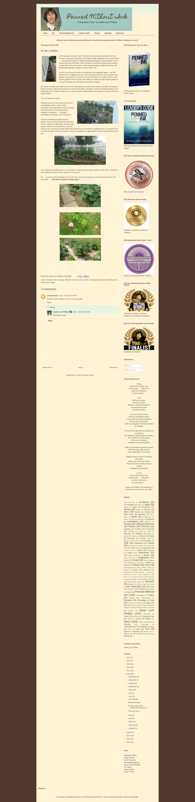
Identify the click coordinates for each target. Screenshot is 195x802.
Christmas (145, 526)
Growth (85, 280)
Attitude (49, 280)
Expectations (146, 541)
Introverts (127, 572)
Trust (147, 629)
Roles (146, 607)
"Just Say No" (129, 502)
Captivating (140, 519)
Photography (140, 595)
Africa (140, 505)
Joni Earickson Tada (136, 577)
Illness (135, 570)
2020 (128, 661)
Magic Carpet (136, 582)
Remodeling (147, 605)
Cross (149, 531)
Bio (53, 33)
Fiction (152, 546)
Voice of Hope (129, 772)
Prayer (131, 598)
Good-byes (136, 555)
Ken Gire (148, 577)
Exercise (135, 541)
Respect (126, 607)
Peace (128, 592)
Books (134, 517)
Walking (126, 634)
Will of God (137, 634)
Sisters (126, 616)
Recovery (127, 605)
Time (129, 629)
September (133, 686)
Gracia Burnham (129, 558)
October (132, 683)
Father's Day (142, 546)
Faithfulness (138, 543)
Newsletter (130, 589)
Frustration (150, 550)
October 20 (63, 75)
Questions (131, 603)
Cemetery (148, 521)
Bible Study (128, 514)
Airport (126, 507)
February (132, 725)
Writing (126, 636)
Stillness (148, 619)
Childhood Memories (145, 524)
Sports (130, 618)
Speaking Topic (148, 616)
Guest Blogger (149, 560)
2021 (128, 657)
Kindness (127, 579)
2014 (128, 736)
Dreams (134, 536)
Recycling (137, 605)
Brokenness (147, 517)
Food (137, 548)
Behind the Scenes (142, 512)
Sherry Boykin (129, 769)
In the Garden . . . (134, 699)
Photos (97, 33)
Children (132, 526)
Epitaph (126, 541)
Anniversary (145, 507)
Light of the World (139, 579)
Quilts (139, 603)
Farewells (131, 546)
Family (151, 543)
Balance (147, 509)
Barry (55, 280)
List (149, 579)
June (131, 696)
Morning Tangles (134, 702)
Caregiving (150, 519)
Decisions (127, 534)
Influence (146, 570)
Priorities (128, 600)
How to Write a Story (144, 567)
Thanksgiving (129, 627)
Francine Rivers (129, 550)
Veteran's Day (148, 631)
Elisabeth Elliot (145, 538)
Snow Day (136, 616)
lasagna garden (110, 79)
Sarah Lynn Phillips (48, 282)
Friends (139, 550)
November (133, 680)
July (130, 693)
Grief (80, 280)
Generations (143, 553)
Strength (149, 622)
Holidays (136, 565)
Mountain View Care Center (145, 584)
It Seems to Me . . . (139, 572)
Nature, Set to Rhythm (132, 765)
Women (148, 634)
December (133, 677)
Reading (147, 603)
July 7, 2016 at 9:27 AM (81, 312)
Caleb (132, 519)
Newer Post (47, 367)
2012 (128, 742)
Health (147, 563)
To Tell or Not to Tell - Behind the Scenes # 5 (137, 707)
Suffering (127, 624)
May (130, 715)
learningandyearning (131, 762)
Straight (140, 622)
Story (127, 621)
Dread (126, 536)
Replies (52, 307)
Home (45, 33)
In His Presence (130, 760)
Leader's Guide (84, 33)
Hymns (126, 570)
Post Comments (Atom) (85, 375)
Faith (126, 543)
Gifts (125, 555)
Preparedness (146, 598)
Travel (137, 629)
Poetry (151, 595)
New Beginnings (96, 280)
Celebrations (132, 521)
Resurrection (137, 607)
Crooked (140, 531)
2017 (128, 671)
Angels (134, 507)
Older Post (113, 367)
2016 (128, 674)
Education (131, 538)
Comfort (138, 529)
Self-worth (146, 614)
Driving (142, 536)
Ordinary (151, 589)
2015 (128, 732)
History (126, 565)
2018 (128, 667)
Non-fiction (140, 589)
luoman (119, 797)
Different (68, 280)
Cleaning (127, 529)
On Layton (128, 767)
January (132, 728)
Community (150, 529)
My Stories (120, 33)
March (131, 722)
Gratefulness (143, 558)
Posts (128, 366)
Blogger (135, 797)
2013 (128, 739)
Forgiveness (146, 548)
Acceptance (144, 502)
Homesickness (129, 567)
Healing (139, 562)
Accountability (129, 505)
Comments (130, 370)
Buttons (126, 519)
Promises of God (146, 600)
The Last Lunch (134, 711)
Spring (138, 619)
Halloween (130, 562)
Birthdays (141, 514)
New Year (150, 587)
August (131, 690)
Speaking (107, 33)
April (130, 718)
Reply (49, 302)
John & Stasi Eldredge (140, 574)
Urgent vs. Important (131, 631)
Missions (131, 584)
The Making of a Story (146, 627)
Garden (75, 280)
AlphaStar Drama (130, 755)
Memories (149, 581)
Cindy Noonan (52, 296)
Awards (138, 509)
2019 (128, 664)
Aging (147, 505)
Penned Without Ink (67, 33)
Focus (128, 548)
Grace (146, 555)
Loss (125, 582)
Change (61, 280)
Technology (145, 624)
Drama (149, 533)
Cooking (131, 531)
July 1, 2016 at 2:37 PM (68, 296)
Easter (151, 536)
